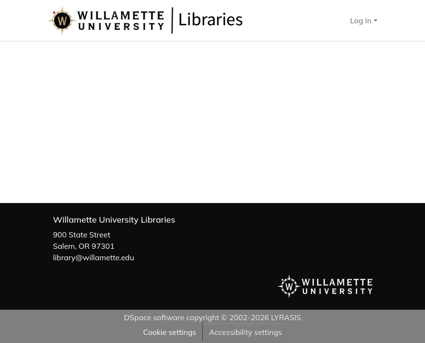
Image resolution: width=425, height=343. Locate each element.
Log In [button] (361, 20)
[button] (176, 20)
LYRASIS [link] (286, 317)
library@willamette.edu (93, 257)
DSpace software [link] (154, 317)
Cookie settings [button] (169, 332)
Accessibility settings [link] (245, 332)
